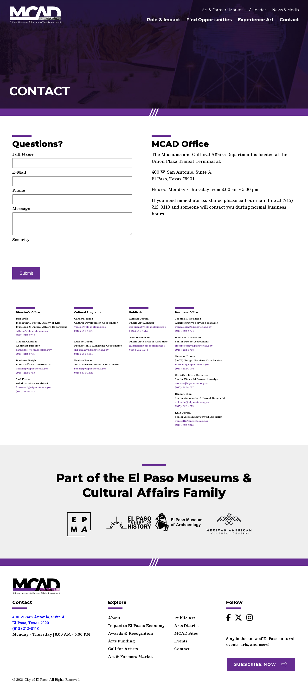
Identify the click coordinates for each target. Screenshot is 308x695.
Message (21, 208)
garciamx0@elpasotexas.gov (147, 327)
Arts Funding (121, 638)
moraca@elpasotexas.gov (191, 383)
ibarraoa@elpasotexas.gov (192, 364)
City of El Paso (36, 677)
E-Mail (19, 172)
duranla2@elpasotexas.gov (91, 350)
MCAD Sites (186, 631)
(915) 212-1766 (25, 335)
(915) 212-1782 (138, 331)
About (114, 615)
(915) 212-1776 (138, 350)
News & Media (285, 10)
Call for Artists (123, 646)
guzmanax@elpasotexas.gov (147, 345)
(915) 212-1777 (184, 387)
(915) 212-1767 (25, 391)
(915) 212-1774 (184, 331)
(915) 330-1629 (84, 372)
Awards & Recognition (130, 631)
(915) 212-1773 (184, 406)
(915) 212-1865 (184, 425)
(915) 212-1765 (184, 350)
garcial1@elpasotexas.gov (191, 421)
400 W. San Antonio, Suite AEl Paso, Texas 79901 (38, 617)
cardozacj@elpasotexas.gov (34, 350)
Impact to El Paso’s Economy (136, 623)
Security (21, 239)
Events (180, 638)
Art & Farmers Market (222, 10)
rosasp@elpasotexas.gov (90, 368)
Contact (289, 20)
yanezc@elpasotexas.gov (90, 327)
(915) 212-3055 (184, 368)
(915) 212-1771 (83, 331)
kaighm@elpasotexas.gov (32, 368)
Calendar (257, 10)
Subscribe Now (255, 662)
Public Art (184, 615)
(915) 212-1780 (83, 354)
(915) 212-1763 (25, 372)
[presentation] (48, 253)
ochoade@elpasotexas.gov (192, 402)
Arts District (186, 623)
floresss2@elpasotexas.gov (33, 387)
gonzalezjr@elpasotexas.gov (193, 327)
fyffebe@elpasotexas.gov (32, 331)
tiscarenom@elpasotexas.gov (193, 345)
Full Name (22, 154)
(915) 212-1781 (25, 354)
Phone (18, 190)
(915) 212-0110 (25, 626)
